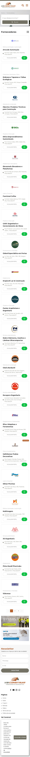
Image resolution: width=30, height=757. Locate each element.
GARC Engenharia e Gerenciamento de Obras (13, 225)
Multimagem (8, 511)
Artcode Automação (11, 50)
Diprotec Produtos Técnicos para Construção (14, 108)
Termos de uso (6, 710)
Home (3, 698)
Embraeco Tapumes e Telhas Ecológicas (14, 78)
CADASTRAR (15, 670)
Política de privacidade (8, 713)
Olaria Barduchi (9, 368)
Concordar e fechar (20, 737)
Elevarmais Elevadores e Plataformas (12, 168)
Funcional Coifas (9, 196)
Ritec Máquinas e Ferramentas (10, 425)
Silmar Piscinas (9, 484)
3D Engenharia (8, 539)
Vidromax (7, 594)
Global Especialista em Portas (15, 253)
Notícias (4, 705)
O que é (4, 703)
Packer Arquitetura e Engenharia (11, 309)
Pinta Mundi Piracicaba (12, 566)
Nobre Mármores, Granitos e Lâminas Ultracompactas (14, 339)
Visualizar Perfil (12, 57)
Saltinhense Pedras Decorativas (10, 455)
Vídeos (3, 708)
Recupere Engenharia (11, 395)
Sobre (3, 700)
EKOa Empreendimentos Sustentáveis (13, 138)
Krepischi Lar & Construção (14, 281)
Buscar (15, 22)
